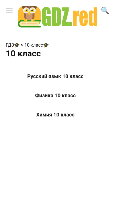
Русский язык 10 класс (55, 76)
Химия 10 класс (55, 115)
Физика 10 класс (55, 95)
